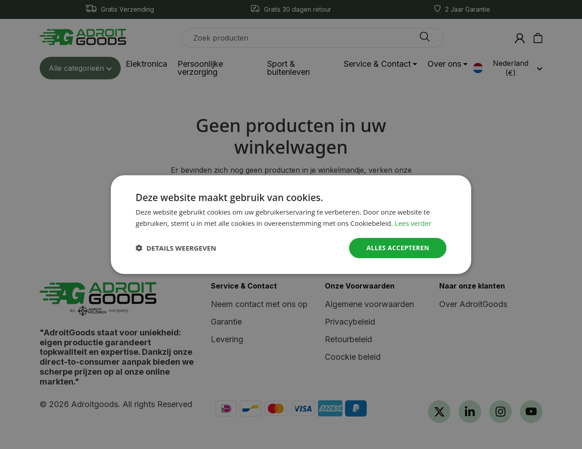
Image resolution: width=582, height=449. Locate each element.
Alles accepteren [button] (397, 247)
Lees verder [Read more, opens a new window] (413, 223)
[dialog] (291, 224)
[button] (176, 248)
